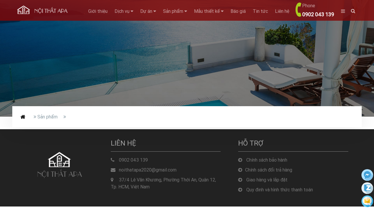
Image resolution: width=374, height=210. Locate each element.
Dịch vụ (124, 11)
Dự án (148, 11)
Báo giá (238, 11)
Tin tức (260, 11)
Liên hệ (282, 11)
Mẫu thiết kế (209, 11)
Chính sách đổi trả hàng (265, 170)
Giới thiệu (98, 11)
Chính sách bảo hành (262, 160)
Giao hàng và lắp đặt (263, 180)
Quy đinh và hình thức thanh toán (275, 189)
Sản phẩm (175, 11)
